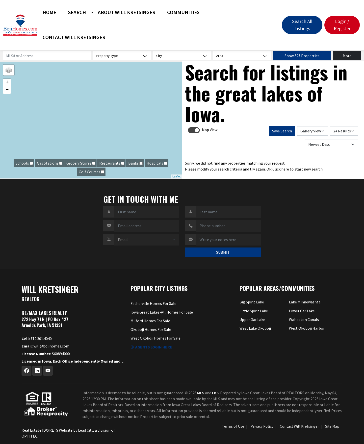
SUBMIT (223, 252)
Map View (209, 129)
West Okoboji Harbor (307, 328)
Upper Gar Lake (252, 319)
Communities (183, 12)
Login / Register (342, 24)
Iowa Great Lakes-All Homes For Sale (161, 312)
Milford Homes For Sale (150, 320)
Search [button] (77, 12)
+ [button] (7, 82)
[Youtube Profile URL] (48, 371)
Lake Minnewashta (304, 301)
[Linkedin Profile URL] (37, 371)
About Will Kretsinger (126, 12)
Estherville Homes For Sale (153, 303)
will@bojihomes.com (45, 346)
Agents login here (151, 347)
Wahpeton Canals (304, 319)
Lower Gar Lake (302, 310)
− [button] (7, 90)
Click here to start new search (297, 169)
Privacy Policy (262, 426)
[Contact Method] (146, 240)
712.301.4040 (37, 338)
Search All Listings (302, 24)
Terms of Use (233, 426)
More (347, 55)
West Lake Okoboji (255, 328)
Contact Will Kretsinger (74, 37)
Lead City (85, 430)
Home (49, 12)
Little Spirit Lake (253, 310)
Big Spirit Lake (251, 301)
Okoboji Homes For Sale (150, 329)
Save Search (282, 130)
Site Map (332, 426)
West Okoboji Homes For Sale (155, 338)
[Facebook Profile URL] (26, 371)
